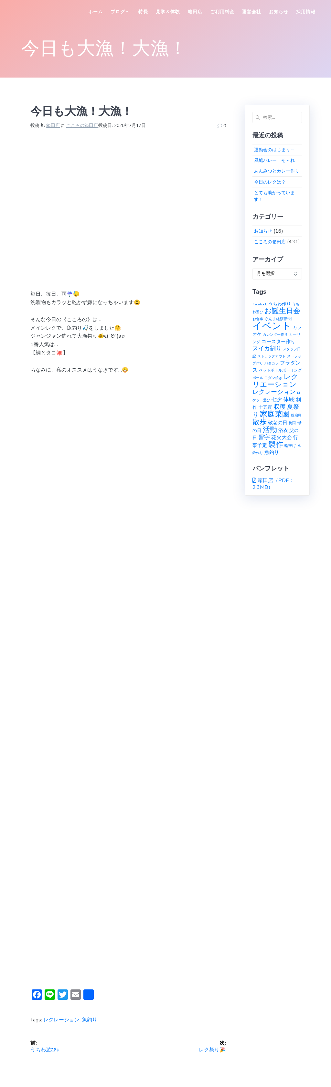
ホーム (95, 12)
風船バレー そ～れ (274, 160)
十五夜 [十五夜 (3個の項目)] (265, 407)
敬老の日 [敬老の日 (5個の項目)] (277, 422)
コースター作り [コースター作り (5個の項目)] (278, 341)
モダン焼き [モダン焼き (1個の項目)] (273, 377)
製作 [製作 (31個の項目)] (275, 444)
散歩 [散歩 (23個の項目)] (259, 422)
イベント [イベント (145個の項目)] (271, 325)
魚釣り (89, 1019)
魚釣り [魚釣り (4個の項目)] (271, 452)
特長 (143, 12)
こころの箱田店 (82, 125)
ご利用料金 (222, 12)
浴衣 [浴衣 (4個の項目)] (283, 430)
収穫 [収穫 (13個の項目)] (279, 407)
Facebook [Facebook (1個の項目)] (259, 304)
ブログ (118, 12)
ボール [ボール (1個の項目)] (257, 377)
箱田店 (195, 12)
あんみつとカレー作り (276, 171)
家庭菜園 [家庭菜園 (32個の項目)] (275, 414)
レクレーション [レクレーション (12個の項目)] (273, 392)
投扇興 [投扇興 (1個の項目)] (296, 415)
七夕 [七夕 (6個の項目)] (277, 399)
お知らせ (278, 12)
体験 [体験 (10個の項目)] (289, 399)
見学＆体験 (168, 12)
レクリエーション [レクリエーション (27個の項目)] (275, 380)
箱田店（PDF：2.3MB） (273, 484)
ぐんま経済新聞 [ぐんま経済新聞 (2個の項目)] (278, 319)
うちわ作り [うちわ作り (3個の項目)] (279, 304)
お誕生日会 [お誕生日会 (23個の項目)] (282, 311)
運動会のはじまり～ (274, 150)
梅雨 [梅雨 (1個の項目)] (292, 423)
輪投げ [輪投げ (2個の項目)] (290, 445)
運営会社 (251, 12)
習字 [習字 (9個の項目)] (264, 437)
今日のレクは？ (270, 182)
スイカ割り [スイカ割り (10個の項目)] (267, 348)
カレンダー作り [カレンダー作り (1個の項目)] (275, 334)
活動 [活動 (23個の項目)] (270, 430)
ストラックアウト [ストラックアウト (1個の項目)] (271, 356)
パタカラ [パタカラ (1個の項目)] (271, 363)
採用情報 (305, 12)
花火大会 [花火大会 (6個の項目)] (281, 437)
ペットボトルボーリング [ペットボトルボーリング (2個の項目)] (280, 370)
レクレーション (61, 1019)
